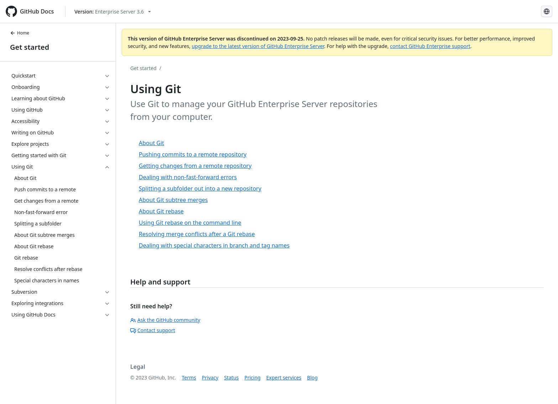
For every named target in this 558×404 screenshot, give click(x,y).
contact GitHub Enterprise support (430, 46)
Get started (29, 47)
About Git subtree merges (173, 200)
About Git (151, 143)
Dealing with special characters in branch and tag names (214, 245)
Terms (189, 377)
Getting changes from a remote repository (195, 166)
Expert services (283, 377)
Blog (312, 377)
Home (19, 33)
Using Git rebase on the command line (190, 223)
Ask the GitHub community (165, 320)
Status (231, 377)
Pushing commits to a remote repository (193, 154)
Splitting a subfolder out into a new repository (200, 188)
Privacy (210, 377)
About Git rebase (161, 211)
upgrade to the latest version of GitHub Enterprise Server (258, 46)
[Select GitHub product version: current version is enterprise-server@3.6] (112, 11)
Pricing (252, 377)
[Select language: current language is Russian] (546, 11)
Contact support (152, 330)
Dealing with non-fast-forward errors (188, 177)
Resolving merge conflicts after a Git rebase (197, 234)
